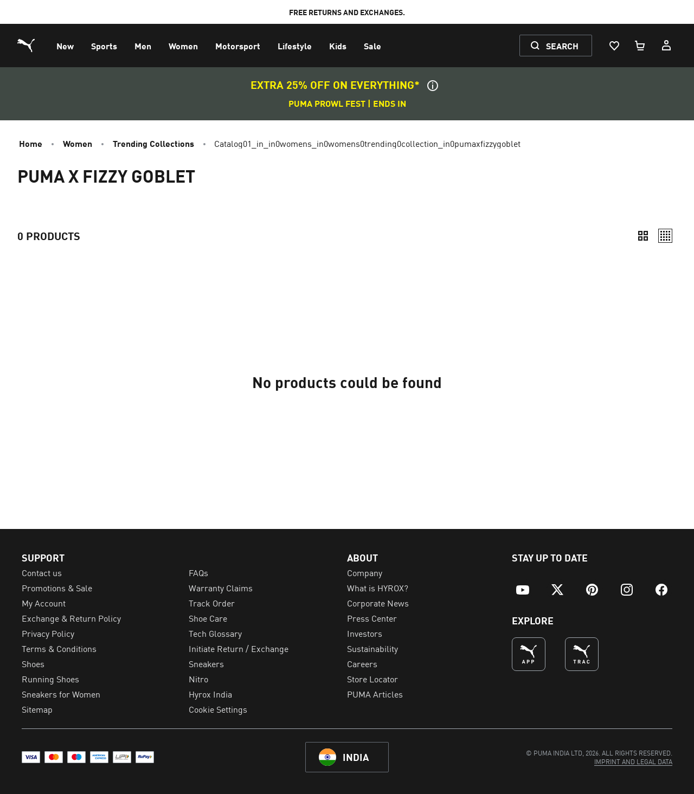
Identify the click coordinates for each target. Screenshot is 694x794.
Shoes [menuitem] (33, 663)
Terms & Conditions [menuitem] (59, 648)
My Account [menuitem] (44, 602)
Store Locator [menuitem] (372, 678)
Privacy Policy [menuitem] (48, 633)
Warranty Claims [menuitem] (221, 587)
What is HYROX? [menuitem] (377, 587)
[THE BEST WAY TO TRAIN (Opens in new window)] (582, 654)
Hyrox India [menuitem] (210, 693)
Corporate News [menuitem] (378, 602)
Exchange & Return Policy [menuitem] (71, 617)
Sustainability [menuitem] (372, 648)
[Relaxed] (665, 235)
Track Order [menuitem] (212, 602)
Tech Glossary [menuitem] (215, 633)
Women (77, 143)
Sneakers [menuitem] (206, 663)
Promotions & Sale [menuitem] (57, 587)
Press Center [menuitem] (372, 617)
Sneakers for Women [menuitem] (61, 693)
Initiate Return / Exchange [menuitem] (238, 648)
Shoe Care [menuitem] (208, 617)
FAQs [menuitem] (198, 572)
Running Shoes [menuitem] (50, 678)
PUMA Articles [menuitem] (375, 693)
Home (30, 143)
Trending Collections (153, 143)
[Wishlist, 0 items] (614, 45)
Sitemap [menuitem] (37, 708)
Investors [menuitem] (364, 633)
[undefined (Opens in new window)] (528, 654)
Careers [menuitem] (362, 663)
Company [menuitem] (364, 572)
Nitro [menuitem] (198, 678)
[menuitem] (65, 45)
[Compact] (643, 236)
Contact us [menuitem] (42, 572)
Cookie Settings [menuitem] (218, 708)
